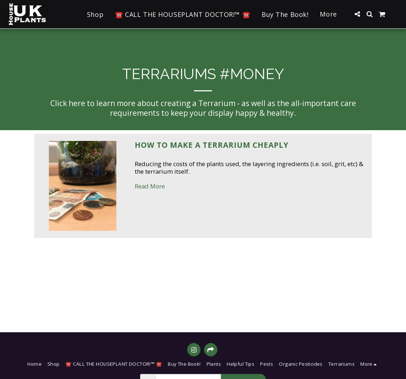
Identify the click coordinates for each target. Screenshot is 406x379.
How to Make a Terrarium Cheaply (212, 145)
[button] (357, 14)
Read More (150, 186)
